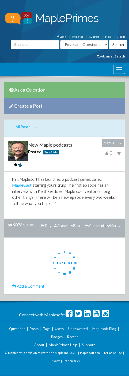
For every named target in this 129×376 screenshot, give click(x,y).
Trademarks (71, 361)
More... (114, 225)
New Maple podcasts (50, 145)
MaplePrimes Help (63, 345)
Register (77, 36)
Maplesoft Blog (104, 329)
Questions (17, 329)
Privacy (55, 361)
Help (108, 36)
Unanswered (78, 329)
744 (55, 152)
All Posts (23, 126)
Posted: (35, 151)
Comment (94, 225)
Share (76, 225)
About (121, 36)
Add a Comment (28, 286)
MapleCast (22, 185)
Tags (46, 329)
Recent (72, 337)
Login (61, 36)
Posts (34, 329)
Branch (61, 225)
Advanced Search (111, 56)
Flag (46, 225)
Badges (57, 337)
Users (59, 329)
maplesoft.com (90, 353)
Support (94, 36)
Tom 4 (48, 152)
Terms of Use (113, 353)
